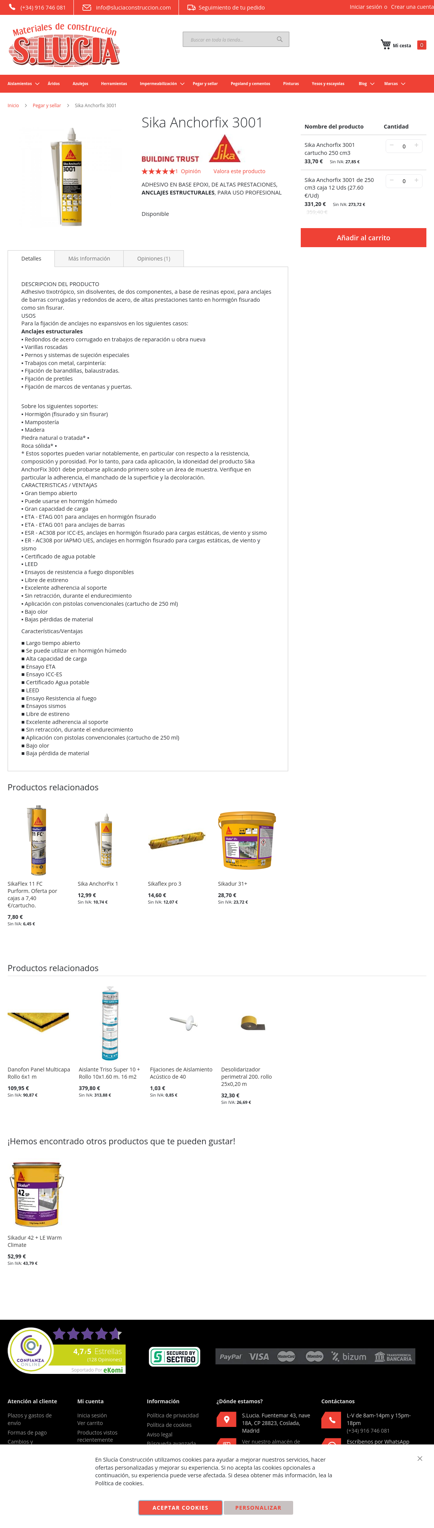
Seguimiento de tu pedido (226, 7)
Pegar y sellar (47, 105)
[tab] (31, 258)
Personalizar (258, 1507)
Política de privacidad (173, 1415)
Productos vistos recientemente (97, 1436)
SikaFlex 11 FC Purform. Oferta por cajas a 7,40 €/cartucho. (32, 894)
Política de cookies (169, 1424)
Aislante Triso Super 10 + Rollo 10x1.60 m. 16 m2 (109, 1073)
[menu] (217, 84)
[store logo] (65, 45)
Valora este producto (239, 171)
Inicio (13, 105)
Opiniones (153, 258)
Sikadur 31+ (232, 883)
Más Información (89, 258)
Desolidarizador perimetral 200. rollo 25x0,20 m (246, 1076)
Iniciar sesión (366, 6)
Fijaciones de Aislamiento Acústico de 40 (181, 1073)
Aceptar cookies (181, 1507)
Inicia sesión (92, 1415)
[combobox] (236, 39)
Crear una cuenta (412, 6)
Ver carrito (90, 1423)
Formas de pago (27, 1432)
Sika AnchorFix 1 (98, 883)
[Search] (279, 39)
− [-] (391, 145)
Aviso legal (159, 1434)
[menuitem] (21, 84)
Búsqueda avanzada (171, 1443)
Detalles (31, 258)
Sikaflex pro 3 (165, 883)
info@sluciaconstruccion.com (126, 7)
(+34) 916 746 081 (37, 6)
